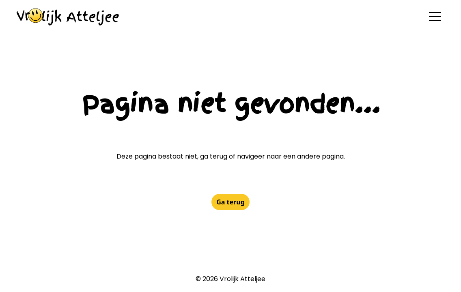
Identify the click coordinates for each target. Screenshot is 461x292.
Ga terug (230, 202)
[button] (435, 16)
